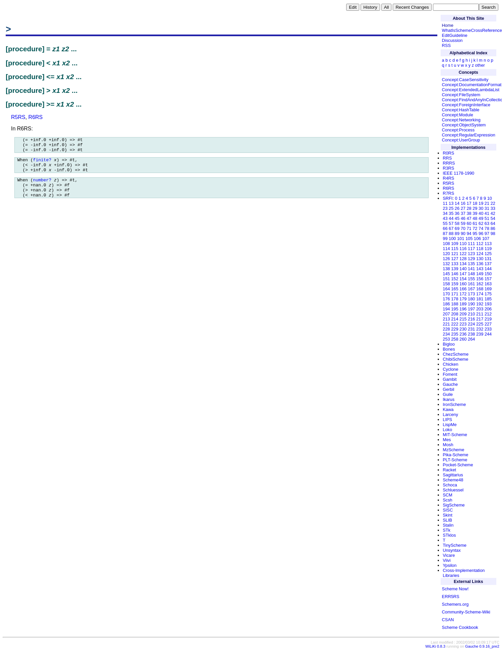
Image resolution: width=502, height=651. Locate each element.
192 (479, 303)
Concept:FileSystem (461, 94)
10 (489, 198)
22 (493, 203)
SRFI (447, 198)
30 (481, 208)
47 (468, 218)
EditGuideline (454, 35)
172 (462, 293)
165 (454, 288)
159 (454, 283)
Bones (449, 349)
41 (487, 213)
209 (462, 313)
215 (462, 318)
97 (487, 233)
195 (454, 308)
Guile (448, 394)
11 (445, 203)
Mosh (448, 444)
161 (471, 283)
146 (454, 273)
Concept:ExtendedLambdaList (470, 89)
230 (462, 329)
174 (479, 293)
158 (446, 283)
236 (462, 334)
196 (462, 308)
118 (479, 248)
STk (446, 530)
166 (462, 288)
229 (454, 329)
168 (479, 288)
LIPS (447, 419)
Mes (447, 439)
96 (481, 233)
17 (468, 203)
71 (468, 228)
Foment (450, 374)
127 (454, 258)
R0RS (448, 153)
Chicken (450, 364)
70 (463, 228)
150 (488, 273)
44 (451, 218)
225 (479, 324)
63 (487, 223)
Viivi (446, 560)
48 (475, 218)
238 (471, 334)
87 (445, 233)
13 (451, 203)
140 (462, 268)
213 (446, 318)
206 (488, 308)
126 (446, 258)
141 (471, 268)
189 (462, 303)
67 (451, 228)
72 (475, 228)
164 (446, 288)
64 (493, 223)
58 (457, 223)
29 (475, 208)
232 (479, 329)
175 (488, 293)
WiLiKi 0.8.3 (435, 646)
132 (446, 263)
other (480, 65)
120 (446, 253)
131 (488, 258)
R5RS (18, 117)
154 (462, 278)
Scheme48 (453, 479)
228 (446, 329)
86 (493, 228)
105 (469, 238)
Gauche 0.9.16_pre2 (482, 646)
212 (488, 313)
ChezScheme (455, 354)
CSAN (448, 619)
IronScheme (454, 404)
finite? (42, 164)
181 (479, 298)
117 (471, 248)
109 (454, 243)
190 (471, 303)
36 (457, 213)
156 (479, 278)
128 (462, 258)
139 (454, 268)
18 (475, 203)
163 (488, 283)
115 (454, 248)
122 (462, 253)
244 (488, 334)
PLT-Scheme (455, 459)
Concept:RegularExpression (468, 134)
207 (446, 313)
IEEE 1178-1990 (458, 173)
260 (462, 339)
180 (471, 298)
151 (446, 278)
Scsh (447, 499)
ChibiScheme (455, 359)
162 (479, 283)
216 (471, 318)
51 (487, 218)
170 (446, 293)
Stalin (448, 525)
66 (445, 228)
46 (463, 218)
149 (479, 273)
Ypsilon (449, 565)
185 (488, 298)
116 (462, 248)
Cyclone (450, 369)
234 (446, 334)
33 (493, 208)
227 (488, 324)
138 (446, 268)
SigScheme (453, 505)
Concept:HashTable (461, 109)
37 (463, 213)
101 (460, 238)
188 (454, 303)
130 (479, 258)
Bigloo (449, 344)
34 (445, 213)
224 (471, 324)
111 (471, 243)
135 (471, 263)
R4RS (448, 178)
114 (446, 248)
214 (454, 318)
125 (488, 253)
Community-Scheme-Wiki (466, 611)
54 (493, 218)
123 (471, 253)
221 (446, 324)
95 (475, 233)
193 (488, 303)
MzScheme (453, 449)
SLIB (447, 520)
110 (462, 243)
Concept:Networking (461, 119)
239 (479, 334)
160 (462, 283)
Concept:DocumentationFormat (472, 84)
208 (454, 313)
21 (487, 203)
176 (446, 298)
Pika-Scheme (455, 454)
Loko (447, 429)
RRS (447, 158)
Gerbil (448, 389)
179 (462, 298)
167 (471, 288)
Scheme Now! (455, 588)
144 (488, 268)
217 (479, 318)
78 (487, 228)
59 (463, 223)
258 (454, 339)
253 (446, 339)
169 (488, 288)
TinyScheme (454, 545)
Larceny (450, 414)
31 (487, 208)
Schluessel (453, 489)
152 (454, 278)
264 (471, 339)
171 (454, 293)
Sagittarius (453, 474)
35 (451, 213)
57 (451, 223)
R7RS (448, 193)
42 (493, 213)
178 (454, 298)
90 (463, 233)
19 (481, 203)
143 (479, 268)
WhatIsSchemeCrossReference (472, 30)
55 (445, 223)
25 (451, 208)
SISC (448, 510)
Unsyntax (451, 550)
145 (446, 273)
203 (479, 308)
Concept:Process (458, 129)
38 (468, 213)
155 (471, 278)
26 (457, 208)
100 (452, 238)
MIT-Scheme (455, 434)
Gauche (450, 384)
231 (471, 329)
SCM (447, 494)
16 (463, 203)
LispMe (449, 424)
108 (446, 243)
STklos (449, 535)
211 (479, 313)
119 (488, 248)
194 (446, 308)
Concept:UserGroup (461, 139)
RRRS (449, 163)
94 (468, 233)
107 (485, 238)
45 (457, 218)
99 (445, 238)
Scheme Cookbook (460, 627)
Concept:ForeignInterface (466, 104)
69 (457, 228)
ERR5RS (450, 596)
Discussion (452, 40)
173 (471, 293)
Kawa (448, 409)
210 (471, 313)
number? (42, 187)
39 (475, 213)
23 (445, 208)
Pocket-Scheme (458, 464)
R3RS (448, 168)
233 (488, 329)
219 (488, 318)
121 (454, 253)
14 (457, 203)
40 (481, 213)
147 (462, 273)
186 (446, 303)
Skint (447, 515)
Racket (449, 469)
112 (479, 243)
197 (471, 308)
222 (454, 324)
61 (475, 223)
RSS (446, 45)
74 (481, 228)
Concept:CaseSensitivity (465, 79)
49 (481, 218)
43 (445, 218)
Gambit (449, 379)
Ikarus (448, 399)
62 (481, 223)
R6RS (35, 117)
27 (463, 208)
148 (471, 273)
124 (479, 253)
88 (451, 233)
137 (488, 263)
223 (462, 324)
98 (493, 233)
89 (457, 233)
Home (447, 25)
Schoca (450, 484)
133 (454, 263)
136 (479, 263)
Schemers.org (455, 604)
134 (462, 263)
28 (468, 208)
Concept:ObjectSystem (464, 124)
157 (488, 278)
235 (454, 334)
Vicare (449, 555)
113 (488, 243)
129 (471, 258)
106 (477, 238)
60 (468, 223)
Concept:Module (457, 114)
